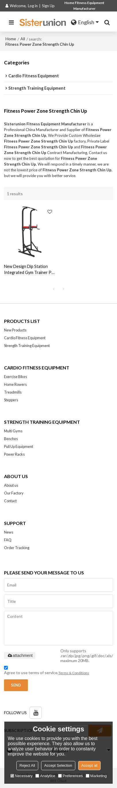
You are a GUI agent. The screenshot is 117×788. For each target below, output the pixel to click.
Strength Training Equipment (27, 345)
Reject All (27, 765)
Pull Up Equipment (18, 446)
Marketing (96, 776)
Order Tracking (16, 547)
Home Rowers (15, 384)
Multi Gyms (13, 431)
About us (11, 485)
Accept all (89, 765)
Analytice (45, 776)
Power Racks (14, 454)
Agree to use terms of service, (46, 671)
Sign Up (48, 5)
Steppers (11, 400)
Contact (10, 501)
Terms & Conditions (73, 673)
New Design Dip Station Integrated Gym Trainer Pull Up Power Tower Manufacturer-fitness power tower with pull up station (29, 269)
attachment (19, 655)
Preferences (70, 776)
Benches (11, 438)
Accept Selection (58, 765)
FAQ (7, 540)
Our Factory (14, 493)
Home (10, 38)
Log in (33, 5)
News (8, 532)
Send (16, 685)
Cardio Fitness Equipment (24, 337)
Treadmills (13, 392)
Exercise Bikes (15, 376)
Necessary (21, 776)
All (22, 38)
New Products (15, 330)
